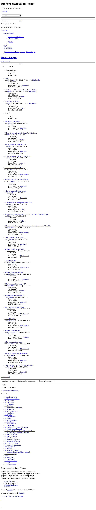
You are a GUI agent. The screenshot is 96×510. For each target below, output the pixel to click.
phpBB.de (21, 493)
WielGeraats (11, 80)
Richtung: (46, 381)
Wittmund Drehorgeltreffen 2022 (14, 121)
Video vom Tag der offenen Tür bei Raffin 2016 (18, 365)
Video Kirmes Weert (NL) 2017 (14, 237)
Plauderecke (36, 80)
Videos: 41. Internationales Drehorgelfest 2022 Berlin (20, 133)
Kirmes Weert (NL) (10, 319)
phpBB (10, 490)
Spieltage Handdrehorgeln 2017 (14, 272)
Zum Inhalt (4, 11)
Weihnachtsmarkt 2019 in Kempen (14, 168)
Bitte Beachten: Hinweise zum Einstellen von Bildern (20, 90)
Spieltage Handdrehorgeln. (12, 330)
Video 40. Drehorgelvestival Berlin (15, 191)
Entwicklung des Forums (12, 101)
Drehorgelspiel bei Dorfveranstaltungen (16, 179)
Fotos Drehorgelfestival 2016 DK (14, 295)
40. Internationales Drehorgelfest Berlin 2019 (18, 202)
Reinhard (23, 128)
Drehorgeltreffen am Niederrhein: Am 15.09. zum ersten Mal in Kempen (26, 214)
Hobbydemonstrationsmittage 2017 (15, 284)
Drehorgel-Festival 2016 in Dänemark (15, 353)
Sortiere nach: (28, 381)
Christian (10, 239)
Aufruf (6, 78)
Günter (10, 169)
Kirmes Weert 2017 (10, 261)
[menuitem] (16, 37)
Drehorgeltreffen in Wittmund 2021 (15, 144)
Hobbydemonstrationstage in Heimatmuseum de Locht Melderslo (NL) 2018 (27, 226)
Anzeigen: (10, 381)
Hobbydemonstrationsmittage (13, 342)
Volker (9, 91)
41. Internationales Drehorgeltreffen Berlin (17, 156)
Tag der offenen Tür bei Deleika (14, 307)
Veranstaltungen (8, 57)
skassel (22, 163)
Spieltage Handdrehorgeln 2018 (14, 249)
